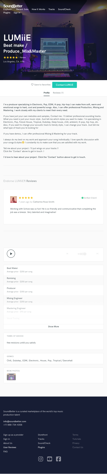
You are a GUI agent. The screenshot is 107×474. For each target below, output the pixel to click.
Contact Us (77, 447)
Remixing (11, 278)
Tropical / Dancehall (62, 361)
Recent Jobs (22, 9)
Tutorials (76, 439)
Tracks (51, 9)
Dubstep (17, 361)
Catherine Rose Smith (43, 202)
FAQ (5, 452)
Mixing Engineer (14, 298)
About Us (7, 443)
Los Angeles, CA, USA (13, 61)
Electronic (34, 361)
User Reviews (9, 447)
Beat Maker (12, 268)
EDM (24, 361)
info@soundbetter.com (14, 421)
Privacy (75, 443)
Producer (11, 288)
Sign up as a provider (13, 435)
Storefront (43, 435)
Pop (49, 361)
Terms (75, 435)
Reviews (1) (58, 93)
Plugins (6, 12)
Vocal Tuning (13, 318)
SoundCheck (64, 9)
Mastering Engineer (16, 308)
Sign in (17, 12)
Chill (9, 361)
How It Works (38, 9)
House (43, 361)
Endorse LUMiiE (13, 181)
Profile (46, 93)
